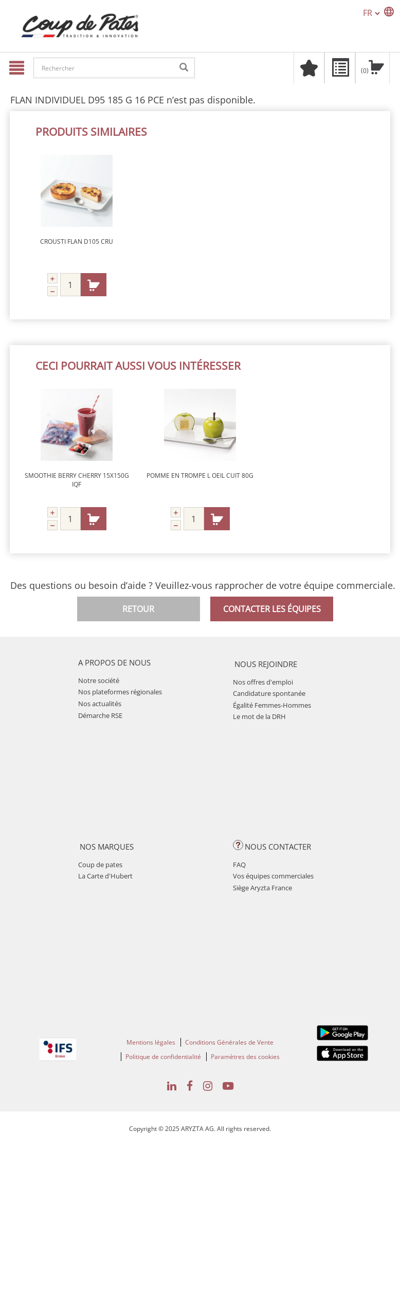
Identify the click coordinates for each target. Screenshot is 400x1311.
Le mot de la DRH (259, 716)
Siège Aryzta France (262, 887)
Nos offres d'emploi (263, 682)
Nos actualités (99, 703)
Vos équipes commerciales (273, 876)
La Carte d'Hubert (105, 876)
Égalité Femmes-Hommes (272, 705)
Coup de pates (100, 864)
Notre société (98, 680)
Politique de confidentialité (163, 1056)
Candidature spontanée (269, 693)
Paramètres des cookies (245, 1056)
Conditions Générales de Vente (229, 1042)
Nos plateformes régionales (120, 691)
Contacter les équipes (272, 609)
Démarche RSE (100, 715)
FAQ (239, 864)
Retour (138, 609)
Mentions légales (150, 1042)
